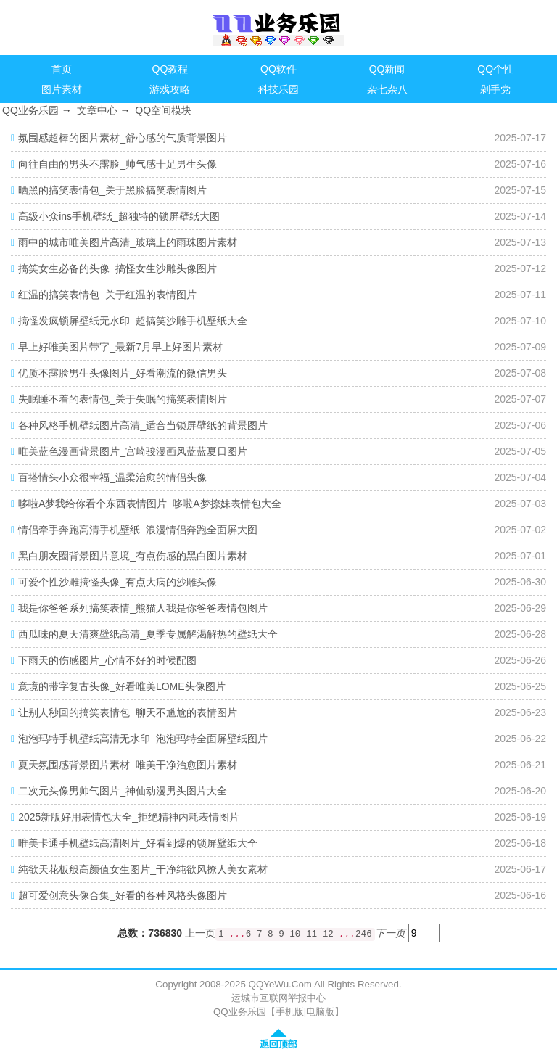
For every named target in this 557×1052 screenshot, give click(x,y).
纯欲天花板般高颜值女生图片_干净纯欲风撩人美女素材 (143, 869)
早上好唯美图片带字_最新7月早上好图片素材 (120, 347)
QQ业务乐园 (30, 110)
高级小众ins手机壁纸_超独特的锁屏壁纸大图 (119, 216)
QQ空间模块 (163, 110)
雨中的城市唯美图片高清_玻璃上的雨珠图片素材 (127, 242)
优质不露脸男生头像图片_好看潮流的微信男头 (122, 373)
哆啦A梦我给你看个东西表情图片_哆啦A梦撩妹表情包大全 (149, 503)
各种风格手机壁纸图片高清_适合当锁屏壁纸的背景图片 (143, 425)
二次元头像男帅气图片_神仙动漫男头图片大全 (122, 791)
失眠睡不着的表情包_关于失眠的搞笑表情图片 (122, 399)
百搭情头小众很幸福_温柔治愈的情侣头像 (112, 477)
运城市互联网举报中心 (278, 998)
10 (294, 934)
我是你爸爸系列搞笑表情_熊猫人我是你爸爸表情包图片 (143, 608)
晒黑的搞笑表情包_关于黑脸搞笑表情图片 (112, 190)
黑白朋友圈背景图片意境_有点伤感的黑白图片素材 (132, 556)
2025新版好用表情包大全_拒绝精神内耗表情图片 (128, 817)
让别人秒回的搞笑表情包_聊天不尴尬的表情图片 (127, 712)
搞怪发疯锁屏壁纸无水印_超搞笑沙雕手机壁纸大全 (132, 320)
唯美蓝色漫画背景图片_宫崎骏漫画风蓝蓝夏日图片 (132, 451)
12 (328, 934)
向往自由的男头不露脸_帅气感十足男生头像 (117, 164)
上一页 (200, 934)
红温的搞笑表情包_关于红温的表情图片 (107, 294)
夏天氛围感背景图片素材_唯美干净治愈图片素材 (127, 764)
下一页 (390, 933)
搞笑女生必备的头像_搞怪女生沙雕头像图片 (117, 268)
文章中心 (97, 110)
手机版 (290, 1011)
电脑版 (320, 1011)
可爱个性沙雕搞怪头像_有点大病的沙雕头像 (117, 582)
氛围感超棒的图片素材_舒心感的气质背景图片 (122, 138)
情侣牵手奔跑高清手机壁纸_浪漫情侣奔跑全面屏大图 (137, 529)
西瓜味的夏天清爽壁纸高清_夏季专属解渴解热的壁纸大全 (148, 634)
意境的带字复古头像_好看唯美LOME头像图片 (121, 686)
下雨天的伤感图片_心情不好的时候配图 (107, 660)
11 (311, 934)
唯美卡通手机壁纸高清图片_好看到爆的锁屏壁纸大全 (137, 843)
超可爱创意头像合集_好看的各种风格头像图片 (122, 895)
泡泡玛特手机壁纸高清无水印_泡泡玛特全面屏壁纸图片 (143, 738)
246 (363, 934)
